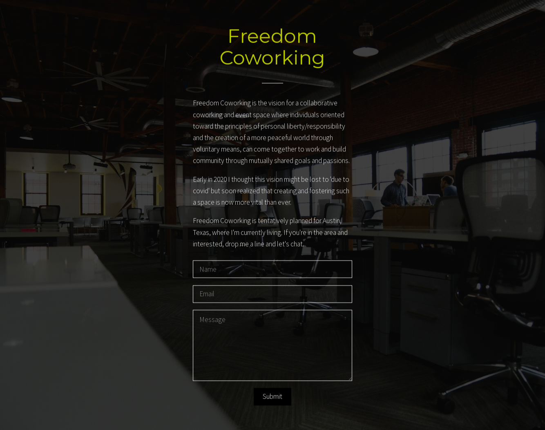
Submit (272, 396)
